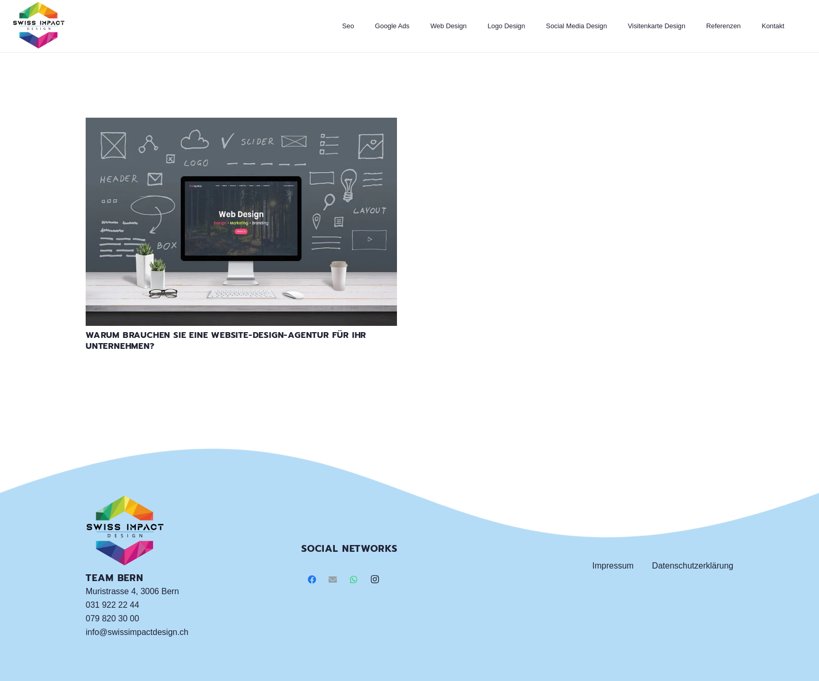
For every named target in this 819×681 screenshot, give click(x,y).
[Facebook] (311, 579)
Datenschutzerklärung (692, 565)
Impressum (613, 565)
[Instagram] (374, 579)
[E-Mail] (332, 579)
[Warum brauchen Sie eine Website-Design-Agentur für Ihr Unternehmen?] (241, 124)
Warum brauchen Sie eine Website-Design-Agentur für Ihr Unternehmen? (226, 341)
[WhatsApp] (353, 579)
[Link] (39, 26)
